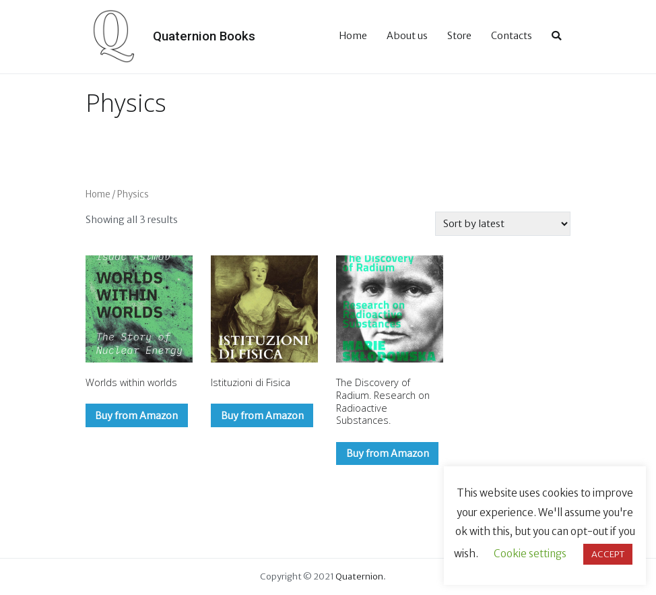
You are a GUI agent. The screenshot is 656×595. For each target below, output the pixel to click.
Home (353, 36)
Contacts (511, 36)
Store (459, 36)
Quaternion (359, 576)
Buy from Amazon (136, 416)
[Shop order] (502, 224)
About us (407, 36)
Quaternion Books (204, 36)
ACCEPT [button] (607, 554)
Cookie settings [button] (530, 553)
